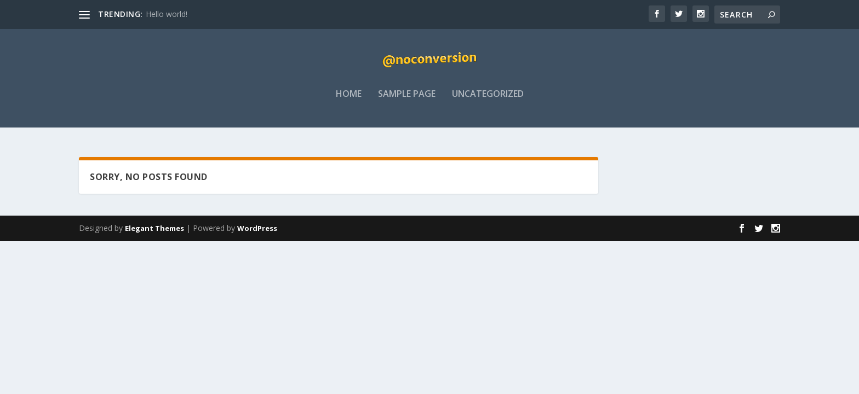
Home (349, 102)
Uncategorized (488, 102)
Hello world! (166, 14)
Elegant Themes (154, 228)
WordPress (257, 228)
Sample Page (407, 102)
